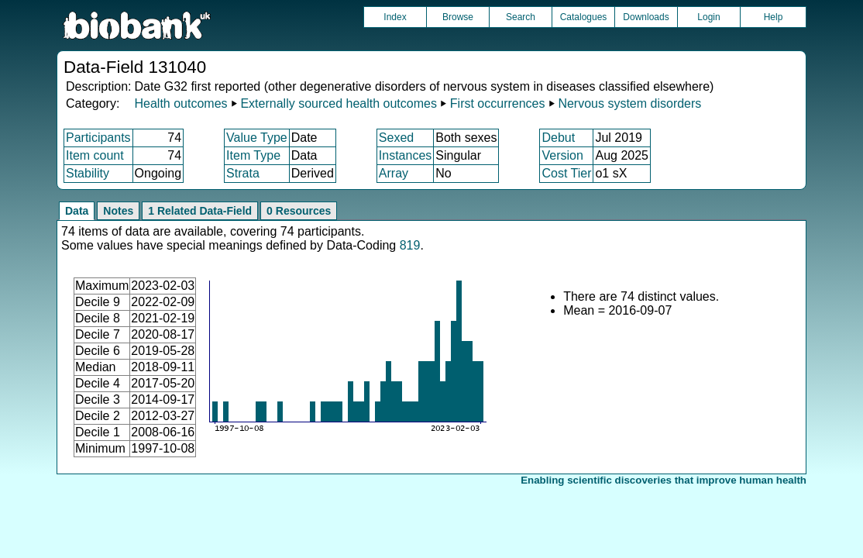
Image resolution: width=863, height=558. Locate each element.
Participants (98, 137)
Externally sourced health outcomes (338, 103)
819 (410, 245)
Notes (118, 211)
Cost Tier (566, 173)
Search (520, 17)
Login (708, 17)
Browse (457, 17)
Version (562, 155)
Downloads (646, 17)
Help (773, 17)
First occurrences (497, 103)
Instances (405, 155)
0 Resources (298, 211)
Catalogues (583, 17)
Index (394, 17)
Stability (87, 173)
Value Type (256, 137)
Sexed (396, 137)
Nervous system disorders (629, 103)
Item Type (253, 155)
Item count (95, 155)
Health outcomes (180, 103)
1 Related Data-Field (200, 211)
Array (393, 173)
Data (76, 211)
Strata (243, 173)
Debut (558, 137)
